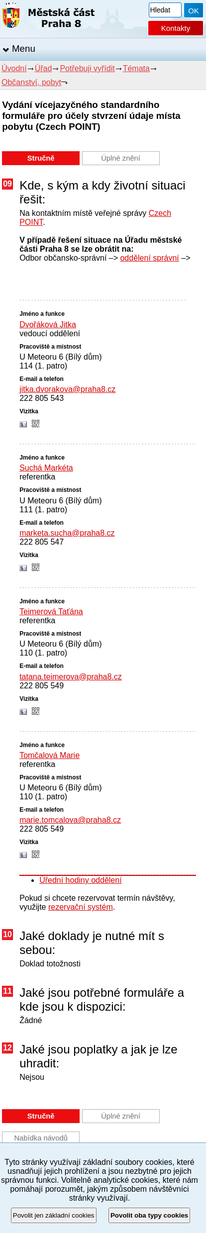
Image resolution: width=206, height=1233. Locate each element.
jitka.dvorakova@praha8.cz (67, 389)
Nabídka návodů (40, 1138)
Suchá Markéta (46, 468)
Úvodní (14, 68)
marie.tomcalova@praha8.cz (70, 820)
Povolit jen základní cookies (54, 1215)
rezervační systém (80, 907)
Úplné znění (120, 158)
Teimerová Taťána (51, 611)
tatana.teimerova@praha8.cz (70, 676)
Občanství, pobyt (31, 82)
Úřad (43, 68)
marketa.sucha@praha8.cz (66, 533)
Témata (136, 68)
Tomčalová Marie (49, 755)
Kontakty (175, 28)
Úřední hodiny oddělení (80, 880)
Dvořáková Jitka (47, 324)
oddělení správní (149, 258)
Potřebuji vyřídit (87, 68)
